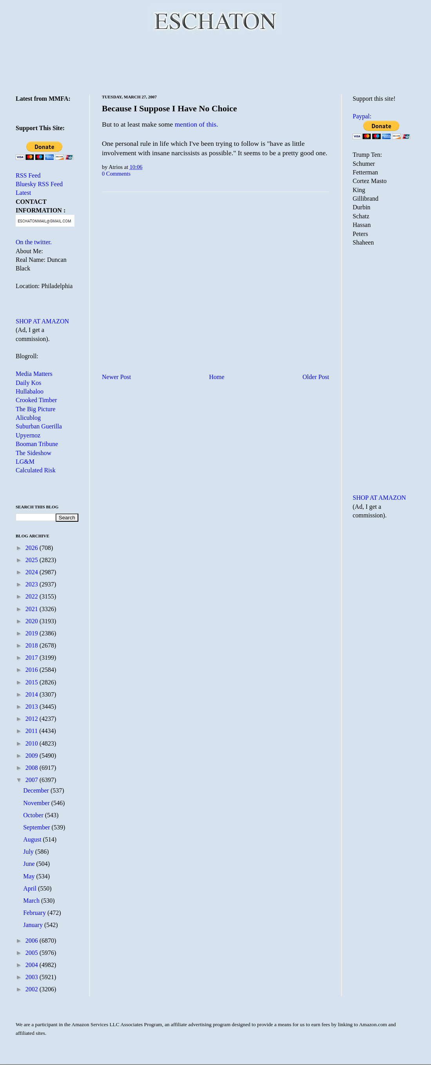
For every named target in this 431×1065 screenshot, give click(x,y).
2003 (32, 977)
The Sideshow (33, 453)
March (32, 900)
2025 (32, 560)
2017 (32, 657)
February (35, 912)
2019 (32, 633)
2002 (32, 989)
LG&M (25, 461)
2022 (32, 596)
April (30, 888)
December (37, 790)
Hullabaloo (29, 391)
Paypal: (362, 116)
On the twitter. (34, 242)
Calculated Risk (36, 470)
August (33, 839)
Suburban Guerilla (39, 426)
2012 (32, 718)
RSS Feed (28, 175)
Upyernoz (28, 435)
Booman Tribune (37, 444)
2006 (32, 940)
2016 (32, 669)
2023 (32, 584)
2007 (32, 780)
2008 (32, 767)
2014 (32, 694)
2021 (32, 609)
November (37, 803)
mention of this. (196, 124)
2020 (32, 621)
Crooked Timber (36, 400)
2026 (32, 547)
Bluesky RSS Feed (39, 184)
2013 (32, 706)
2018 (32, 645)
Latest (23, 192)
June (29, 863)
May (29, 876)
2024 (32, 572)
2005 (32, 952)
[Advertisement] (215, 62)
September (37, 827)
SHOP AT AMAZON (42, 321)
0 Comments (116, 174)
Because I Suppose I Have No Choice (169, 108)
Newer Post (116, 377)
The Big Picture (35, 409)
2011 (32, 731)
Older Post (315, 377)
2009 (32, 755)
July (29, 851)
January (33, 925)
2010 (32, 743)
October (34, 815)
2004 (32, 965)
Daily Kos (28, 382)
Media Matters (34, 373)
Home (217, 377)
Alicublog (28, 417)
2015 (32, 682)
